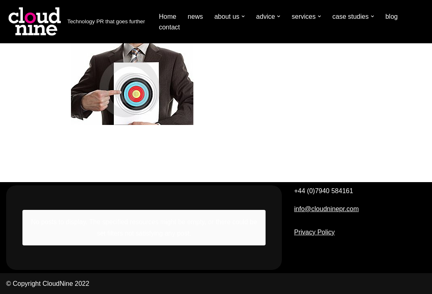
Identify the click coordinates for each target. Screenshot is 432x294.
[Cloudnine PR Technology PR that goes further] (75, 22)
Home (167, 16)
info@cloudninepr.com (326, 208)
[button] (243, 16)
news (195, 16)
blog (391, 16)
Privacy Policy (314, 232)
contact (169, 27)
